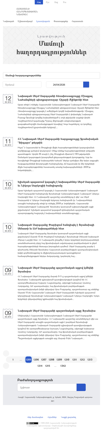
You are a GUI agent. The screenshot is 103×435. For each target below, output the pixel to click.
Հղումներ (52, 417)
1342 (63, 365)
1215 (47, 365)
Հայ (39, 2)
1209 (59, 359)
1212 (82, 359)
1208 (51, 359)
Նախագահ (8, 21)
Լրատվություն (43, 21)
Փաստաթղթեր (61, 21)
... (50, 84)
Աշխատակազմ (25, 21)
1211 (74, 359)
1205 (28, 359)
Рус (47, 2)
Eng (56, 2)
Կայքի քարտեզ (68, 417)
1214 (40, 365)
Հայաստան (77, 21)
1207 (43, 359)
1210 (66, 359)
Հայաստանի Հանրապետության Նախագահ (27, 11)
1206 (36, 359)
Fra (64, 2)
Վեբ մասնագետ (35, 417)
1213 (89, 359)
